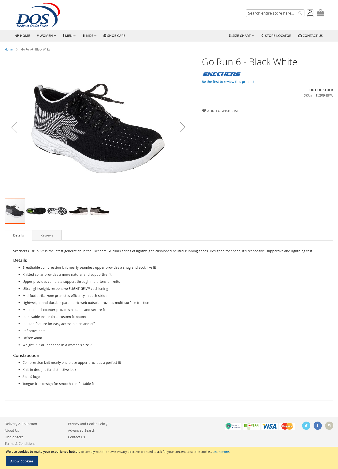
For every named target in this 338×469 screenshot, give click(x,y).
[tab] (18, 235)
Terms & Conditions (20, 443)
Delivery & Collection (21, 424)
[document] (169, 458)
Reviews (47, 235)
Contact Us (76, 437)
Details (18, 235)
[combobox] (275, 13)
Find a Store (14, 437)
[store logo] (37, 14)
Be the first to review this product (228, 81)
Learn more (221, 452)
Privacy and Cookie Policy (87, 424)
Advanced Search (81, 430)
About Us (12, 430)
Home (9, 49)
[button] (14, 127)
